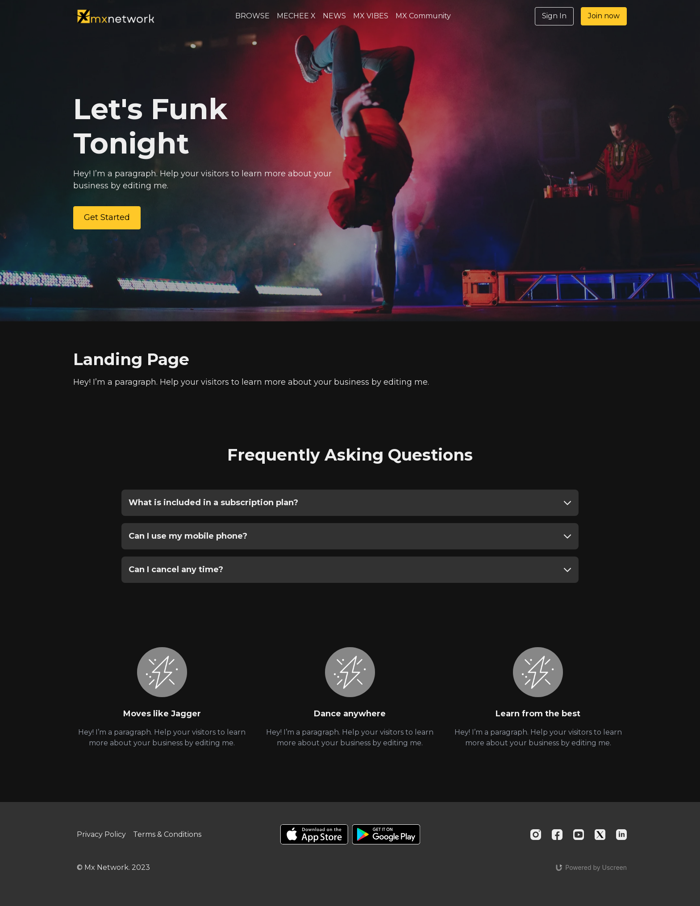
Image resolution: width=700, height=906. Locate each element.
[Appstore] (314, 834)
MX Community (423, 16)
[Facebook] (557, 834)
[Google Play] (386, 834)
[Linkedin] (621, 834)
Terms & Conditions (167, 834)
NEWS (334, 16)
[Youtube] (578, 834)
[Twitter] (600, 834)
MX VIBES (370, 16)
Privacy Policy (101, 834)
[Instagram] (535, 834)
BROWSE (252, 16)
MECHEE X (296, 16)
